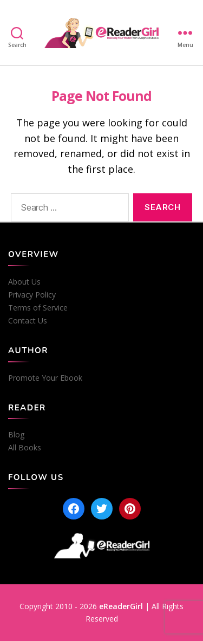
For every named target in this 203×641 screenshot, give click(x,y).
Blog (16, 434)
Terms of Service (38, 308)
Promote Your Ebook (45, 378)
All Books (24, 447)
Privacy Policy (32, 295)
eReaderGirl (121, 606)
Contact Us (27, 321)
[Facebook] (73, 508)
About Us (24, 282)
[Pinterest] (130, 508)
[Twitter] (102, 508)
